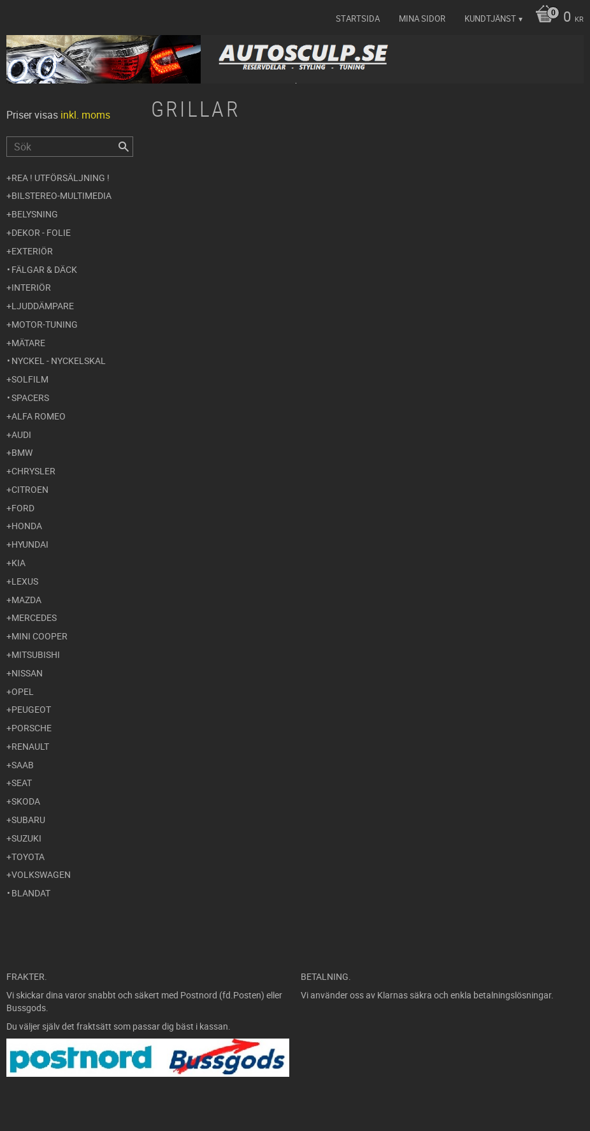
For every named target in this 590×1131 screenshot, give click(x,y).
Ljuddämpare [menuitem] (42, 306)
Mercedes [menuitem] (34, 617)
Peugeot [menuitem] (31, 709)
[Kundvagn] (556, 18)
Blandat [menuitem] (30, 893)
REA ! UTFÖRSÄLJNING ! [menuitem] (60, 177)
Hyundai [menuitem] (29, 544)
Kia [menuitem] (18, 563)
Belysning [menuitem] (34, 214)
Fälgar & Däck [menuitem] (44, 269)
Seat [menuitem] (21, 783)
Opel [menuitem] (22, 691)
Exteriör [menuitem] (32, 251)
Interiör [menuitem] (31, 287)
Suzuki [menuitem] (26, 838)
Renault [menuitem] (30, 746)
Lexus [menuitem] (24, 581)
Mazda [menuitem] (26, 600)
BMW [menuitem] (21, 452)
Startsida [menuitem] (358, 18)
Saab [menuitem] (22, 765)
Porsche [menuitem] (31, 728)
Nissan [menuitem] (27, 673)
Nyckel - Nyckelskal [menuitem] (58, 360)
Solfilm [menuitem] (29, 379)
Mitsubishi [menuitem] (35, 654)
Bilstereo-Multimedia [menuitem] (61, 195)
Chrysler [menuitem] (33, 471)
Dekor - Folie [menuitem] (41, 232)
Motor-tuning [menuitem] (44, 324)
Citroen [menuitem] (29, 489)
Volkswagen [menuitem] (41, 874)
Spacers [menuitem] (30, 397)
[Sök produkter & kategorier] (69, 146)
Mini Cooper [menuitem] (39, 636)
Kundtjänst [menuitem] (490, 18)
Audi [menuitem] (21, 434)
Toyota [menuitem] (28, 856)
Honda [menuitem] (26, 526)
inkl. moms (85, 115)
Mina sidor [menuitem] (422, 18)
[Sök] (123, 146)
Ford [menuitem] (22, 508)
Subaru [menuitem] (28, 820)
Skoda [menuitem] (25, 801)
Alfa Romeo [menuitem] (38, 416)
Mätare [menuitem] (28, 343)
